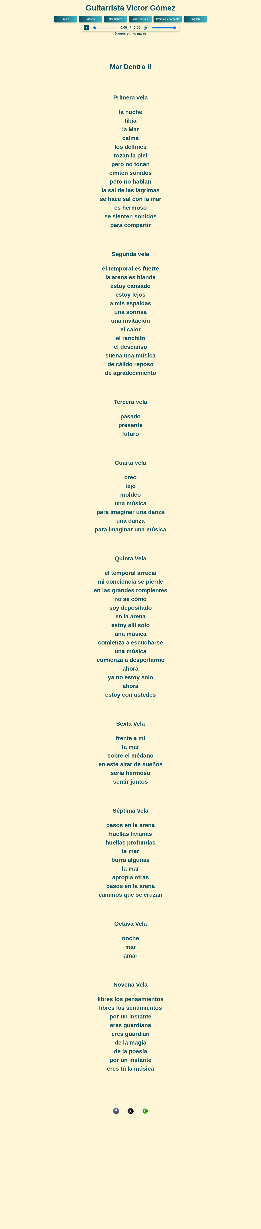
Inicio (66, 19)
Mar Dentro (115, 19)
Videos (90, 19)
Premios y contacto (167, 19)
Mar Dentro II (140, 19)
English (195, 19)
